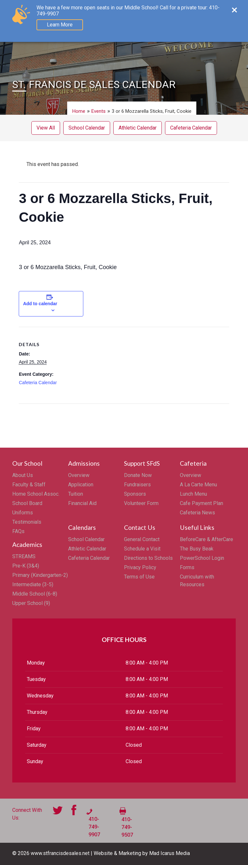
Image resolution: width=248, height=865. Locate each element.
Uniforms (22, 513)
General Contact (142, 539)
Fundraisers (137, 484)
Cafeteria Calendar (191, 128)
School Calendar (86, 128)
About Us (22, 475)
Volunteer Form (141, 503)
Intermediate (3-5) (32, 584)
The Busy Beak (196, 549)
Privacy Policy (140, 567)
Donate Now (138, 475)
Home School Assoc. (35, 494)
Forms (187, 567)
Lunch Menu (193, 494)
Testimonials (26, 522)
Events (98, 111)
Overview (78, 475)
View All (45, 128)
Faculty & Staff (29, 484)
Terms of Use (139, 577)
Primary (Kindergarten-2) (40, 575)
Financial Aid (82, 503)
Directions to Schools (148, 558)
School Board (27, 503)
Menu (220, 8)
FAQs (18, 531)
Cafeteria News (197, 513)
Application (80, 484)
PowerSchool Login (202, 558)
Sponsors (135, 494)
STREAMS (24, 556)
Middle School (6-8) (34, 594)
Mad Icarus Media (169, 853)
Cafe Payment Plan (201, 503)
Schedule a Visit (142, 549)
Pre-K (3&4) (25, 566)
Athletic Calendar (138, 128)
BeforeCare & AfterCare (206, 539)
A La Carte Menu (198, 484)
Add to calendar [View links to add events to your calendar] (40, 303)
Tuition (75, 494)
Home (78, 111)
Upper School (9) (31, 603)
